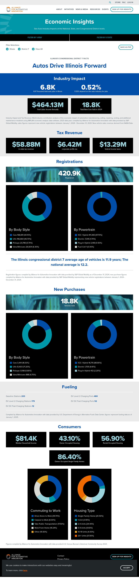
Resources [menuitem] (95, 9)
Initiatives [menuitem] (69, 9)
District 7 (25, 50)
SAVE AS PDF (125, 48)
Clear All (39, 50)
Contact (60, 556)
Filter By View (35, 38)
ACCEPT (126, 567)
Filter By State (104, 38)
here (25, 570)
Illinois (12, 50)
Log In (130, 2)
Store (117, 2)
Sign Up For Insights (121, 557)
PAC (124, 2)
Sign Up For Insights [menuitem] (121, 9)
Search (110, 2)
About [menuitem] (59, 9)
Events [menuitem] (105, 9)
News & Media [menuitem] (82, 9)
